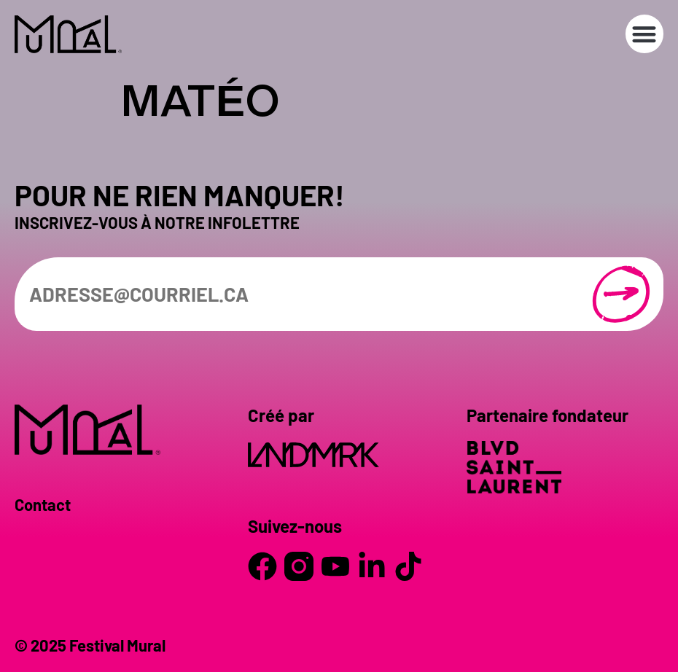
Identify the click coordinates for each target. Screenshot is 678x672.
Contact (43, 504)
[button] (645, 34)
